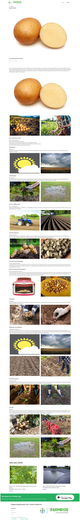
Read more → (45, 489)
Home (63, 2)
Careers (67, 2)
